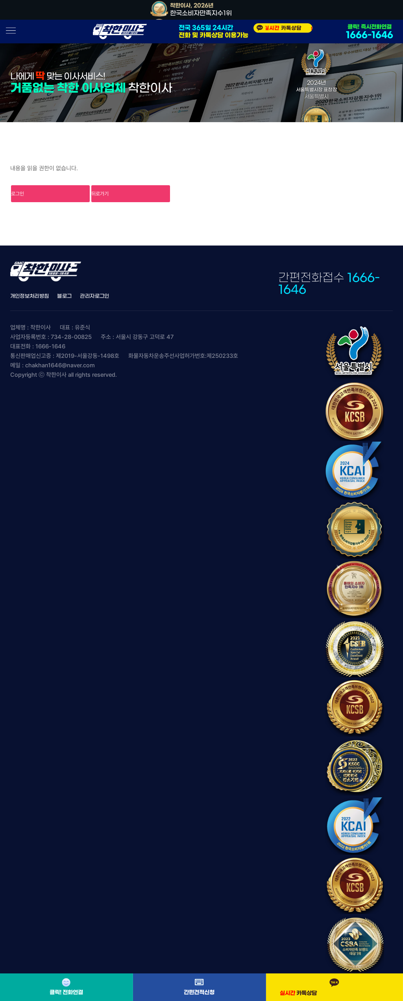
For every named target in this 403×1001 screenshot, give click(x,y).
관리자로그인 (94, 296)
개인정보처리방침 (29, 296)
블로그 (64, 296)
